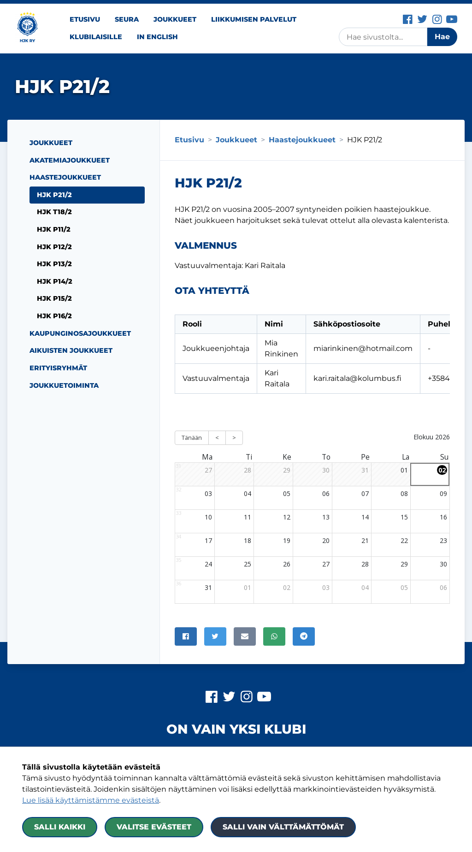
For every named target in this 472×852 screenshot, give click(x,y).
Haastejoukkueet (65, 177)
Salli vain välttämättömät (283, 827)
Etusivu (85, 19)
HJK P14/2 (54, 281)
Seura (127, 19)
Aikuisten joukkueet (71, 350)
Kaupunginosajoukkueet (80, 333)
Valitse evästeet (154, 827)
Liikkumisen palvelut (253, 19)
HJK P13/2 (54, 264)
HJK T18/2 (54, 212)
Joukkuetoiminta (64, 385)
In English (157, 37)
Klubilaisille (96, 37)
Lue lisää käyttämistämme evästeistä (90, 800)
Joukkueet (174, 19)
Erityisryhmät (58, 368)
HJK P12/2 (54, 247)
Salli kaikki (59, 827)
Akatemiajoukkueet (70, 160)
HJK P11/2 (54, 229)
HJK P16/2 (54, 316)
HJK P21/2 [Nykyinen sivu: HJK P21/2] (54, 195)
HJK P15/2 (54, 298)
